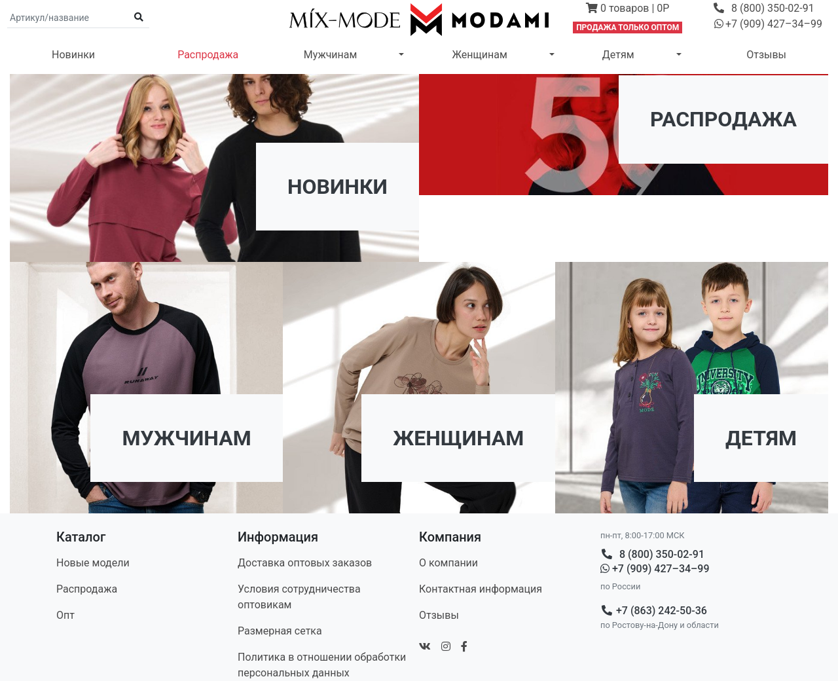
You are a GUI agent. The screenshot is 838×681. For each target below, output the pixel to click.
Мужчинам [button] (330, 54)
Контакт (480, 589)
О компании (448, 563)
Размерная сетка (280, 631)
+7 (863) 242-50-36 (653, 610)
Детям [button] (618, 54)
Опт (65, 615)
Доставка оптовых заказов (305, 563)
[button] (627, 10)
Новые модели (93, 563)
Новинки (73, 54)
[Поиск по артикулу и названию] (68, 17)
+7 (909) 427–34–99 (655, 568)
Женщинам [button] (479, 54)
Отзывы (766, 54)
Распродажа (207, 54)
